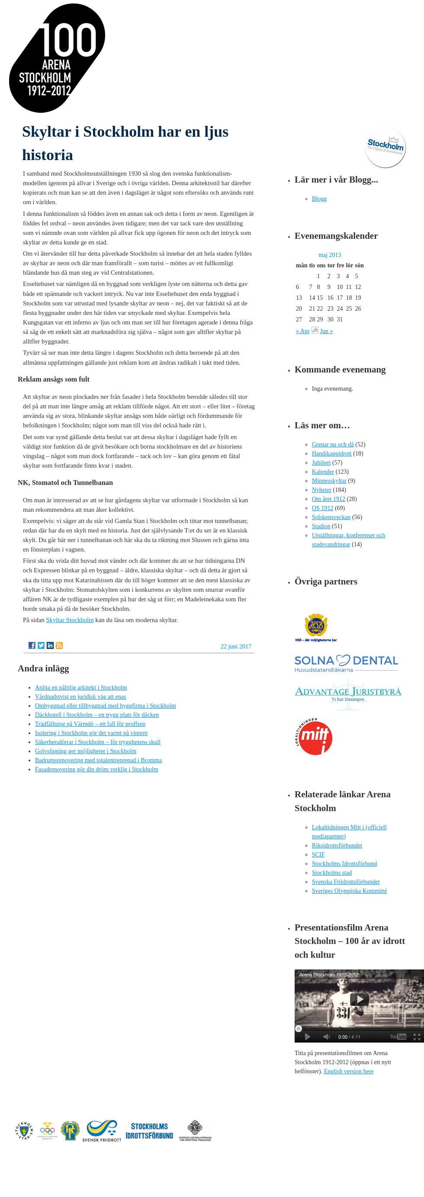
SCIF (318, 854)
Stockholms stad (332, 873)
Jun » (326, 331)
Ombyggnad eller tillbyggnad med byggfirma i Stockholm (105, 706)
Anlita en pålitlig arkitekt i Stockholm (81, 687)
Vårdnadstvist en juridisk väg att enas (80, 696)
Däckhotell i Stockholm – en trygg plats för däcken (97, 715)
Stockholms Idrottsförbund (344, 863)
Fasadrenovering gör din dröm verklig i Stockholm (96, 769)
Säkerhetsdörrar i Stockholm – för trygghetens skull (98, 742)
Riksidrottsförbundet (337, 845)
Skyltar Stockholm (69, 619)
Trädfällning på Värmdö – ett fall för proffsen (90, 724)
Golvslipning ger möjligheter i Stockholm (85, 751)
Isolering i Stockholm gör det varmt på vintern (91, 733)
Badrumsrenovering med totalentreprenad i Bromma (98, 760)
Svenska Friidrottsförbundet (346, 882)
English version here (349, 1071)
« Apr (303, 331)
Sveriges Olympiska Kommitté (349, 891)
